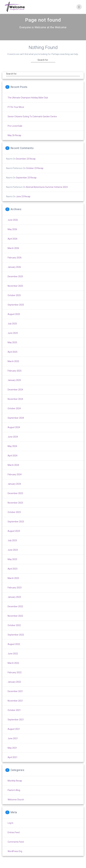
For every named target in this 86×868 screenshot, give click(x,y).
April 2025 (12, 357)
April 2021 (12, 762)
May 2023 (12, 564)
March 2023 (13, 583)
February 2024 (15, 480)
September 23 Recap (26, 183)
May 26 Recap (14, 140)
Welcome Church (16, 805)
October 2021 (14, 715)
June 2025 (13, 338)
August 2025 (14, 319)
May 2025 (12, 348)
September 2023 (16, 527)
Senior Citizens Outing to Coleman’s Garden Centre (32, 122)
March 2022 (13, 668)
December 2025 (15, 282)
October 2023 (14, 517)
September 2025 (16, 310)
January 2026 (14, 272)
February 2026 (15, 263)
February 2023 (15, 593)
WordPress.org (15, 856)
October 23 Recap (34, 173)
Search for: (43, 65)
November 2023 (15, 508)
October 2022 (14, 630)
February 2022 (15, 678)
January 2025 (14, 385)
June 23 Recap (23, 202)
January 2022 (14, 687)
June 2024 (13, 442)
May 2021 (12, 753)
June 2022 (13, 659)
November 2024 (15, 404)
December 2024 (15, 395)
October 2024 (14, 414)
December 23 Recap (26, 164)
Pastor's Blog (14, 795)
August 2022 (14, 649)
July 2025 (12, 329)
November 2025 (15, 291)
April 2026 (12, 244)
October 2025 (14, 300)
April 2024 (12, 461)
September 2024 (16, 423)
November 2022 (15, 621)
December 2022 (15, 612)
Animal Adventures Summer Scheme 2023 (47, 192)
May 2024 (12, 451)
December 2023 (15, 498)
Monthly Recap (15, 786)
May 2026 (12, 234)
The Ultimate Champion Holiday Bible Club (28, 103)
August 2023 (14, 536)
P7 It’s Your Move (16, 112)
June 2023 (13, 555)
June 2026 (13, 225)
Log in (10, 828)
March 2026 (13, 253)
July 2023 (12, 546)
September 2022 (16, 640)
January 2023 (14, 602)
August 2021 (14, 734)
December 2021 (15, 696)
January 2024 (14, 489)
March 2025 (13, 366)
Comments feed (16, 847)
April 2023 (12, 574)
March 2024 (13, 470)
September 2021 (16, 725)
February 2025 (15, 376)
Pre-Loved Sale (15, 131)
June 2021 (13, 744)
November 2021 (15, 706)
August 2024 (14, 432)
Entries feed (14, 838)
